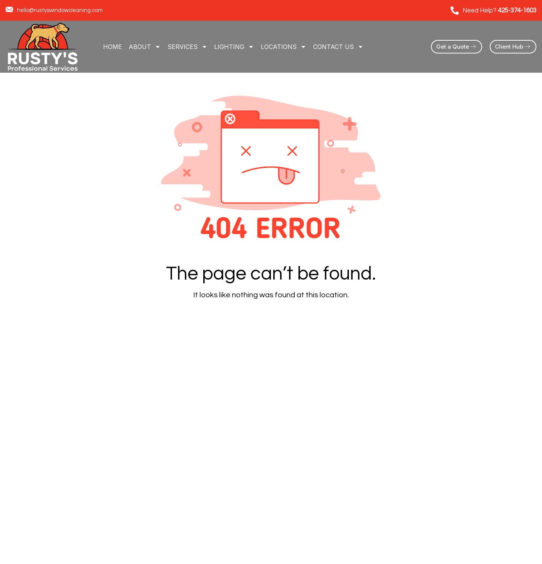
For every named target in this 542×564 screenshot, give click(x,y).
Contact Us (338, 46)
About (145, 46)
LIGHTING (234, 46)
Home (112, 46)
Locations (283, 46)
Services (187, 46)
